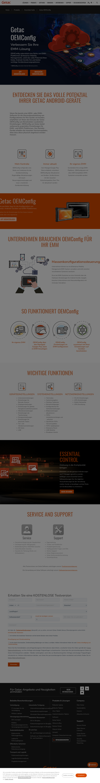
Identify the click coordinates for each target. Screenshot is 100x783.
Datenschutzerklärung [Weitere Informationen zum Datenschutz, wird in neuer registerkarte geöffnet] (24, 777)
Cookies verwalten (68, 775)
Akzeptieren (81, 775)
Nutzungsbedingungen (48, 777)
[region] (50, 775)
